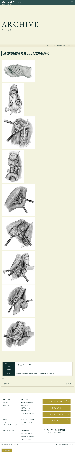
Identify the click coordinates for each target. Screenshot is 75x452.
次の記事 (68, 384)
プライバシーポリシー (26, 439)
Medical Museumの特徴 (27, 402)
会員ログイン (56, 421)
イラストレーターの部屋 (27, 419)
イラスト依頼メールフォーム (28, 413)
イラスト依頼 (24, 399)
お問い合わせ (56, 408)
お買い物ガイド (25, 430)
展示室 (5, 419)
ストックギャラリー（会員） (10, 425)
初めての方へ (6, 399)
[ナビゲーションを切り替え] (72, 2)
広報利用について (25, 408)
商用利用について (25, 410)
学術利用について (25, 405)
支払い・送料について (26, 433)
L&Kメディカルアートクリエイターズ (65, 444)
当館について (6, 405)
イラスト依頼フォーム (56, 401)
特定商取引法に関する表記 (27, 436)
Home (47, 45)
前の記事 (6, 384)
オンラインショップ (8, 430)
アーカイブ (53, 45)
